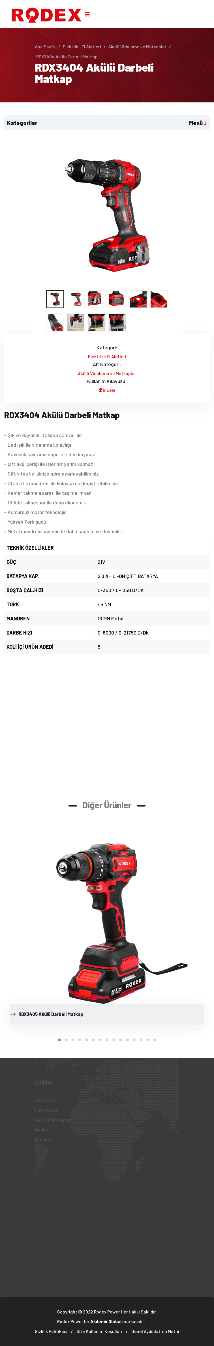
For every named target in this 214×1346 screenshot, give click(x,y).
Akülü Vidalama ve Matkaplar (137, 46)
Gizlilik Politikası (51, 1331)
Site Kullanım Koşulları (99, 1331)
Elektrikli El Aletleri (82, 46)
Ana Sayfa (45, 46)
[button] (59, 1040)
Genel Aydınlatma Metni (155, 1331)
